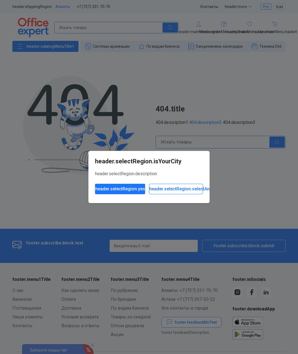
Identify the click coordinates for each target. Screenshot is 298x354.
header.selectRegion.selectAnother (176, 188)
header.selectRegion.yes (120, 188)
